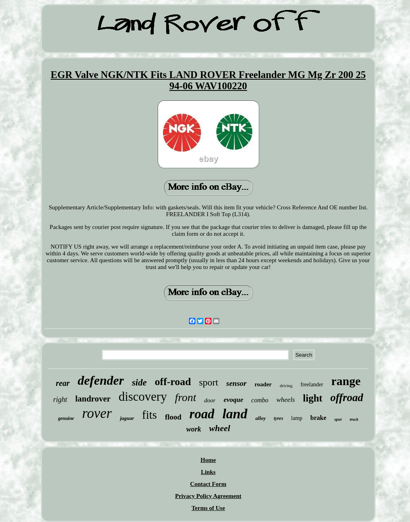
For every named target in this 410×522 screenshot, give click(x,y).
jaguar (127, 418)
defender (101, 380)
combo (260, 400)
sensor (236, 383)
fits (149, 414)
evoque (233, 400)
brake (318, 417)
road (201, 414)
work (193, 429)
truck (354, 419)
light (312, 398)
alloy (260, 418)
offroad (346, 398)
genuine (66, 418)
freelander (312, 384)
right (60, 400)
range (345, 380)
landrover (93, 399)
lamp (296, 418)
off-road (173, 381)
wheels (285, 400)
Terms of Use (208, 508)
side (139, 382)
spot (338, 419)
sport (208, 382)
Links (208, 472)
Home (208, 460)
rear (62, 383)
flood (173, 417)
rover (97, 413)
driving (286, 385)
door (209, 400)
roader (263, 384)
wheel (219, 428)
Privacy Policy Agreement (208, 496)
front (185, 397)
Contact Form (208, 484)
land (234, 413)
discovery (143, 396)
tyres (278, 418)
